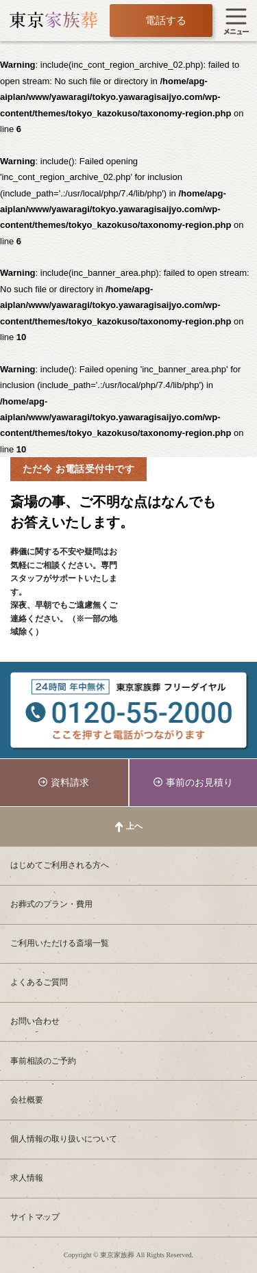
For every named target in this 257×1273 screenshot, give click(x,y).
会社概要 (26, 1100)
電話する (165, 20)
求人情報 (26, 1178)
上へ (134, 826)
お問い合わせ (35, 1021)
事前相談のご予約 (43, 1061)
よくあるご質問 (39, 982)
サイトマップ (35, 1217)
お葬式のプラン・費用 (51, 904)
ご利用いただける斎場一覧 (59, 943)
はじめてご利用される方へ (59, 865)
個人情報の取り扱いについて (63, 1139)
